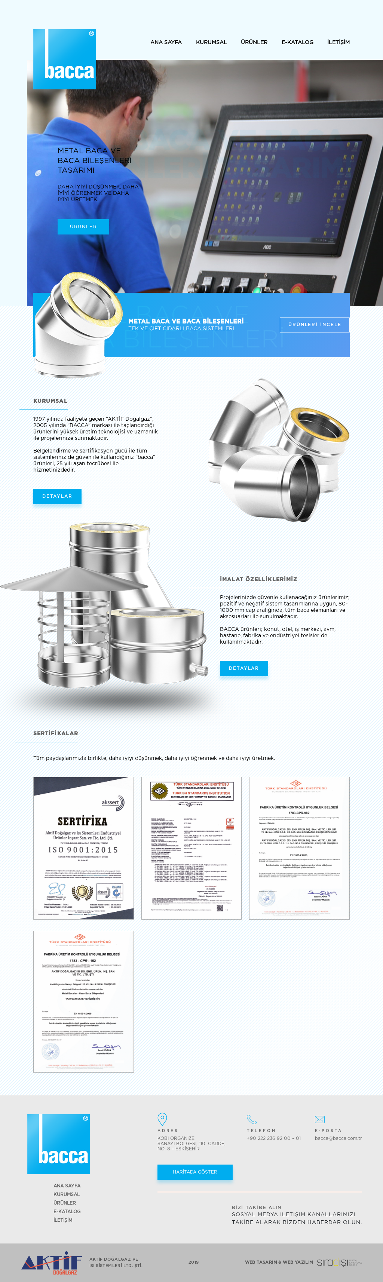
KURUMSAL (211, 42)
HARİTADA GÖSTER (195, 1172)
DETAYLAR (57, 496)
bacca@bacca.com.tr (338, 1138)
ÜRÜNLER (254, 42)
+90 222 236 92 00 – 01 (274, 1138)
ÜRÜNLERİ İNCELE (314, 324)
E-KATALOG (297, 42)
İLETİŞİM (338, 42)
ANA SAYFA (166, 42)
